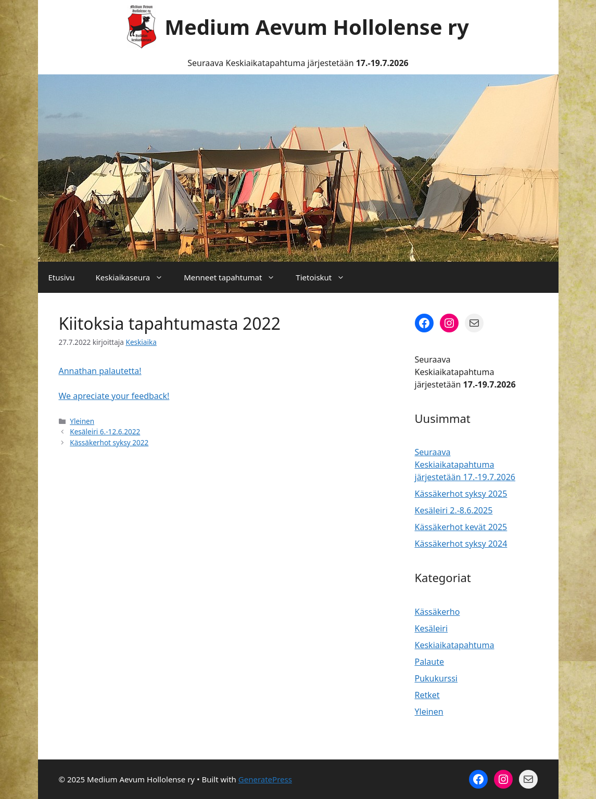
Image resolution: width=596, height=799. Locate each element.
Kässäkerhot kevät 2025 (461, 527)
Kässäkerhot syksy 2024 (461, 543)
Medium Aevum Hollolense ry (316, 26)
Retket (427, 695)
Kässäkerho (437, 611)
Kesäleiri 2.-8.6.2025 (454, 510)
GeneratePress (265, 779)
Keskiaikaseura (134, 277)
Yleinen (82, 421)
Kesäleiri (431, 628)
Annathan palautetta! (100, 371)
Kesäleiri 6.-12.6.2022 (105, 431)
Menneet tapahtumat (234, 277)
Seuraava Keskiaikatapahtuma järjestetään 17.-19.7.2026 (465, 464)
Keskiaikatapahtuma (454, 645)
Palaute (429, 661)
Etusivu (61, 277)
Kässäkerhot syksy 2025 (461, 493)
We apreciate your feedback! (114, 396)
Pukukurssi (436, 678)
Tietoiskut (325, 277)
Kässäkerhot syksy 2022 (109, 442)
